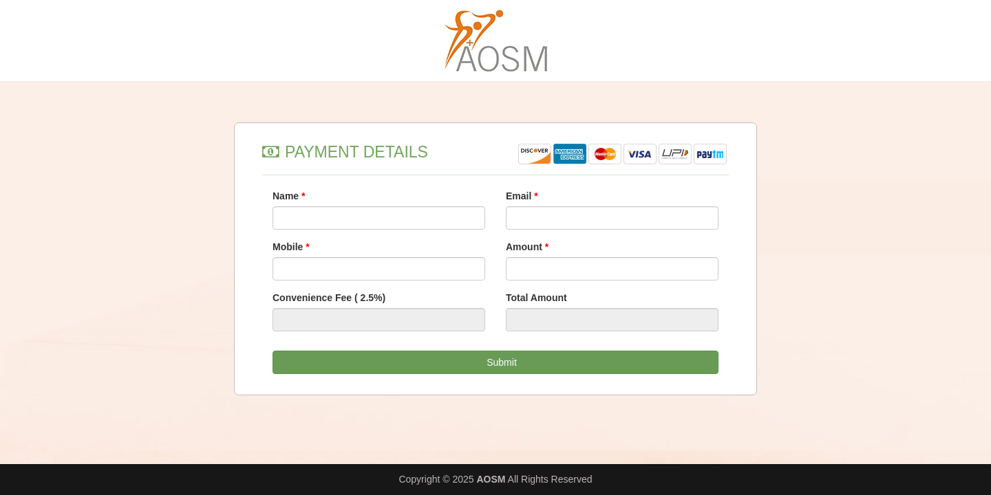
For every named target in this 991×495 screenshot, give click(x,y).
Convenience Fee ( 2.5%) (329, 297)
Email (522, 195)
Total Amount (536, 297)
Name (289, 195)
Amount (527, 246)
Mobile (291, 246)
